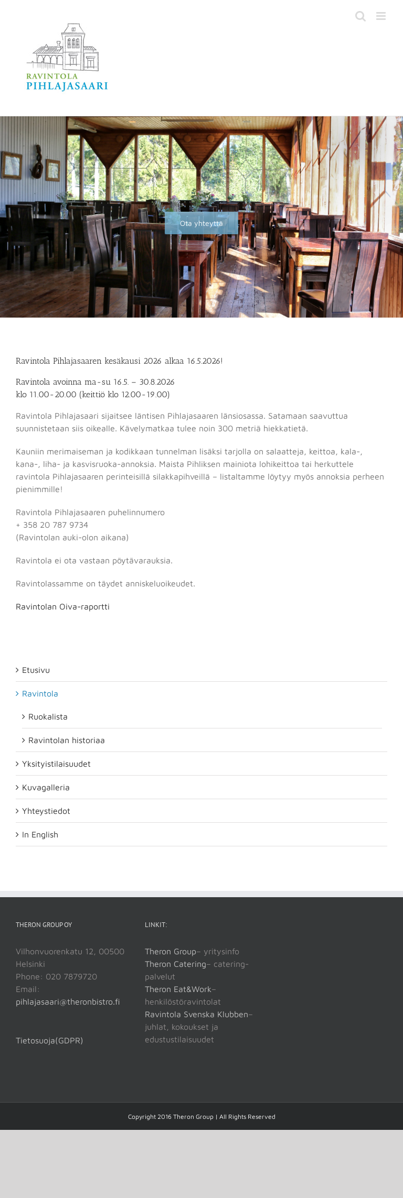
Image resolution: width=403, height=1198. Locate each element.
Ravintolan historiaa (66, 740)
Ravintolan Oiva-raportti (63, 606)
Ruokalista (48, 716)
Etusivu (36, 669)
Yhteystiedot (46, 810)
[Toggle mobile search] (360, 15)
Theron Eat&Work (178, 989)
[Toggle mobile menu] (381, 15)
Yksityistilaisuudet (56, 763)
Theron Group (170, 951)
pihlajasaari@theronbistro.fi (68, 1001)
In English (40, 834)
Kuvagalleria (46, 787)
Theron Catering (175, 963)
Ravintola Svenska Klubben (196, 1014)
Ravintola (40, 693)
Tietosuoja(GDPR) (49, 1040)
